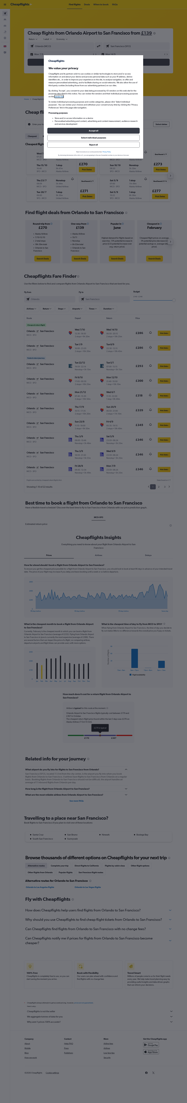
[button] (93, 131)
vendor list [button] (59, 96)
